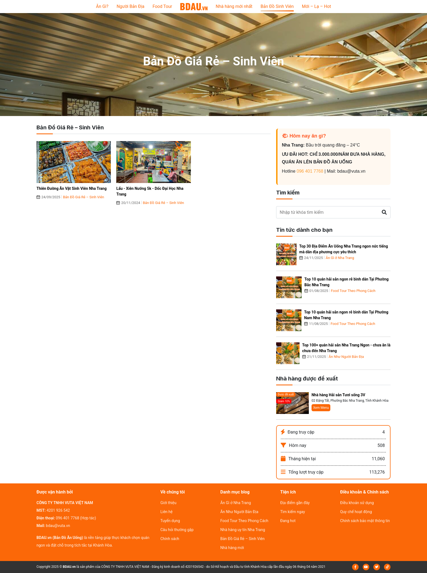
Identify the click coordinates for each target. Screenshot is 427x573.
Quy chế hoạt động (356, 512)
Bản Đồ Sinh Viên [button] (277, 6)
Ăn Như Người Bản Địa (346, 357)
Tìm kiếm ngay (292, 512)
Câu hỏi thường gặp (177, 530)
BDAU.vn (69, 567)
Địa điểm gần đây (295, 503)
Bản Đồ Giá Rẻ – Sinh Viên (83, 197)
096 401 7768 (310, 171)
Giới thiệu (168, 503)
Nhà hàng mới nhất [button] (234, 6)
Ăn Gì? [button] (102, 6)
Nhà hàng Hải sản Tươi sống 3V (338, 395)
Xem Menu (321, 408)
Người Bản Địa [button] (130, 6)
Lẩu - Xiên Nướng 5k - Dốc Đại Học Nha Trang (149, 191)
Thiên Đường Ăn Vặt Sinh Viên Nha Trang (71, 188)
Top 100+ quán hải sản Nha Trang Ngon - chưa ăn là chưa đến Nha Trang (346, 348)
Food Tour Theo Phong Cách (353, 291)
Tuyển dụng (170, 521)
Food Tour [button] (162, 6)
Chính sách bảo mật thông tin (365, 521)
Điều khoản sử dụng (357, 503)
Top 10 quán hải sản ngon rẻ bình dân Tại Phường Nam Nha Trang (346, 315)
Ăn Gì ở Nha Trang (340, 258)
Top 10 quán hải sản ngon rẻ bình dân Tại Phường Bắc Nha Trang (346, 282)
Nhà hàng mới (232, 547)
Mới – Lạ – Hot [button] (316, 6)
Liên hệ (166, 512)
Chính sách (169, 539)
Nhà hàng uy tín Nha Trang (242, 530)
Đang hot (287, 521)
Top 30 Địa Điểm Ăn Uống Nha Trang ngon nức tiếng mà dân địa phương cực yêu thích (343, 249)
